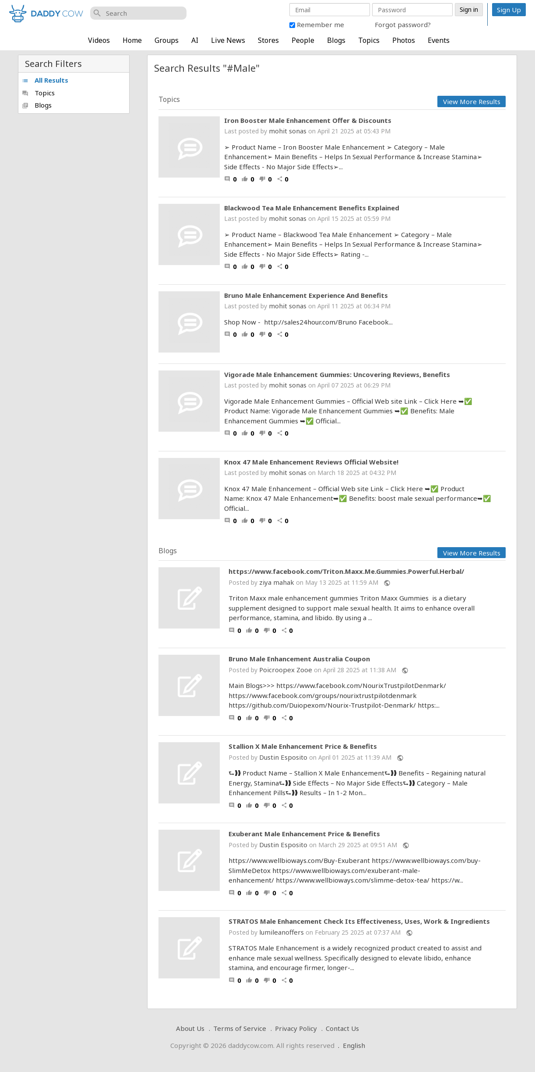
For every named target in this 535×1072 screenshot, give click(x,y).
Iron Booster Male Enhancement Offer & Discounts (307, 120)
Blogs (336, 40)
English (354, 1045)
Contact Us (342, 1028)
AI (194, 40)
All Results (45, 80)
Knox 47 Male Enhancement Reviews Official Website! (311, 461)
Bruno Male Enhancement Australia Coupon (299, 659)
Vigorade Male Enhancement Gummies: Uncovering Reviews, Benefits (337, 374)
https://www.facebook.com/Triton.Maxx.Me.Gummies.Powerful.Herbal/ (346, 571)
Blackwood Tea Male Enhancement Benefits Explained (311, 207)
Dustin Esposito (283, 757)
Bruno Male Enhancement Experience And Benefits (306, 295)
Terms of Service (239, 1028)
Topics (369, 40)
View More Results (471, 101)
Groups (167, 40)
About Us (190, 1028)
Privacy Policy (296, 1028)
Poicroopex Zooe (285, 669)
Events (439, 40)
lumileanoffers (281, 932)
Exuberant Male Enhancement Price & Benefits (304, 834)
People (303, 40)
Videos (99, 40)
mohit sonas (287, 130)
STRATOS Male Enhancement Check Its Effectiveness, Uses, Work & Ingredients (359, 921)
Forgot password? (403, 24)
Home (132, 40)
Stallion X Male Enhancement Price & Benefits (303, 746)
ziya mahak (276, 582)
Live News (228, 40)
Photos (403, 40)
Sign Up (509, 9)
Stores (268, 40)
